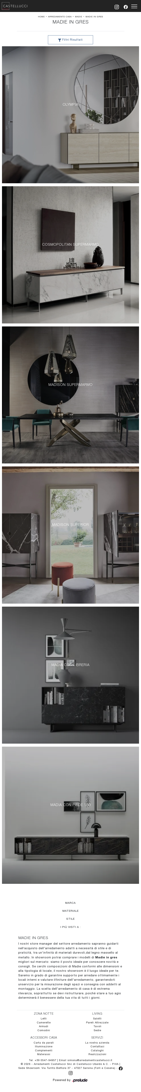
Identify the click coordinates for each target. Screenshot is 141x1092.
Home (41, 16)
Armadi (43, 1026)
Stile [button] (70, 919)
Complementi (44, 1050)
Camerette (44, 1022)
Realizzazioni (97, 1054)
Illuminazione (44, 1046)
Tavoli (97, 1026)
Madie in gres (94, 16)
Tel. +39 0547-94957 (43, 1060)
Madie (78, 16)
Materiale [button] (70, 911)
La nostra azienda (97, 1042)
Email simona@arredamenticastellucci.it (85, 1060)
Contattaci (97, 1046)
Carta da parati (44, 1042)
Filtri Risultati (70, 40)
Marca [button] (70, 903)
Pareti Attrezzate (97, 1022)
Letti (44, 1018)
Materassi (43, 1054)
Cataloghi (97, 1050)
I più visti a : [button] (70, 926)
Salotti (97, 1018)
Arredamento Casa (60, 16)
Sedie (97, 1030)
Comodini (43, 1030)
